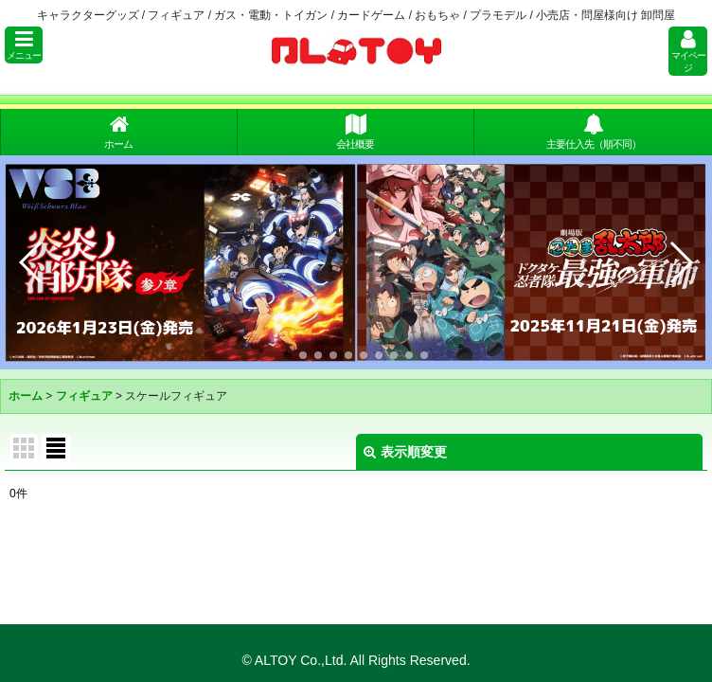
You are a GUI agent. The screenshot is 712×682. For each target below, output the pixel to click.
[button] (24, 45)
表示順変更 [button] (405, 451)
